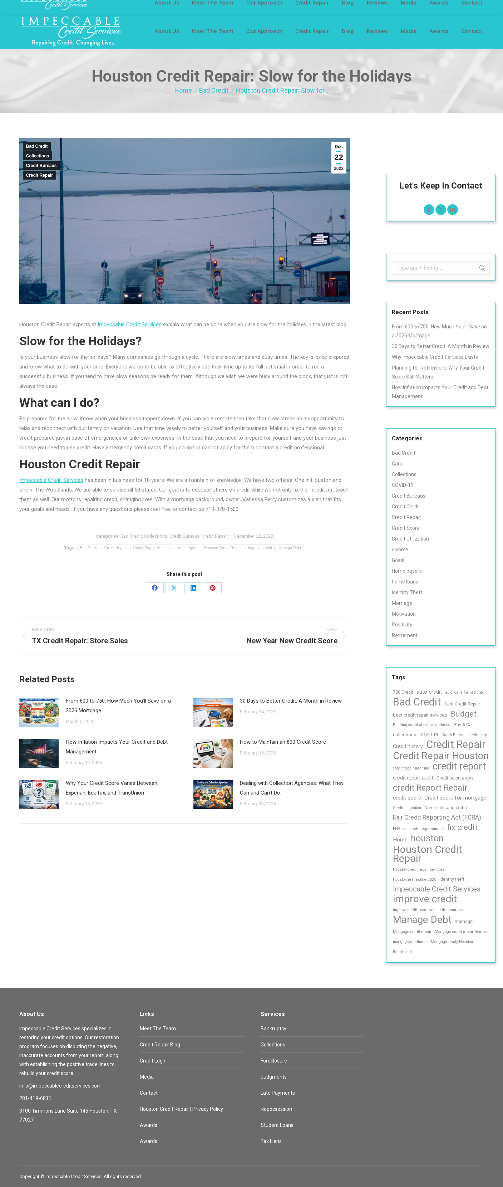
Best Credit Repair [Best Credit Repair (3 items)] (462, 704)
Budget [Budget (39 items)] (463, 713)
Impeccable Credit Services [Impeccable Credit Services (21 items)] (436, 889)
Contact (149, 1093)
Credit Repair (39, 175)
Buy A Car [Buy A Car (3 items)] (463, 724)
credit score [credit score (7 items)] (407, 798)
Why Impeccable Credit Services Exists (435, 357)
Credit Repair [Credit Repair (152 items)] (455, 744)
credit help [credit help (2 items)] (478, 735)
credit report (187, 548)
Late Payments (278, 1093)
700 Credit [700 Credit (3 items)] (403, 692)
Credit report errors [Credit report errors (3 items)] (455, 778)
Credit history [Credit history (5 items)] (408, 746)
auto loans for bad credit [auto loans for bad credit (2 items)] (466, 692)
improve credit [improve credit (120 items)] (425, 898)
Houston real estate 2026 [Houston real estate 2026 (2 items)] (414, 879)
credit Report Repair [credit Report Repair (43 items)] (430, 787)
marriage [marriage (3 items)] (464, 921)
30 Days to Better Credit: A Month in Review (291, 701)
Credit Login (153, 1061)
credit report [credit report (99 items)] (459, 766)
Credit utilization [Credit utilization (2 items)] (407, 808)
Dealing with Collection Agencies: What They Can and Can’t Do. (292, 788)
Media (147, 1077)
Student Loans (277, 1125)
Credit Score (406, 528)
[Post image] (39, 712)
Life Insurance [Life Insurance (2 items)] (452, 910)
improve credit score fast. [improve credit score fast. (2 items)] (415, 910)
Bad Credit (37, 146)
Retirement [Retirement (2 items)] (402, 951)
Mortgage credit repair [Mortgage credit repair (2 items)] (412, 931)
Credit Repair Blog (160, 1044)
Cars (397, 464)
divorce (400, 549)
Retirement (405, 635)
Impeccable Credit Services (130, 324)
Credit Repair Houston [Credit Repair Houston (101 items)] (441, 756)
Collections (37, 155)
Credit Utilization (410, 539)
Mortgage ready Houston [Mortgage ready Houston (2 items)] (452, 941)
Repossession (276, 1109)
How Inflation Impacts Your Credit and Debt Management (117, 747)
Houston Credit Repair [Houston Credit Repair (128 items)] (427, 854)
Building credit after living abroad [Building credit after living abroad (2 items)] (421, 725)
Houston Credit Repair (223, 548)
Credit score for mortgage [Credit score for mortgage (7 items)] (455, 798)
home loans (405, 582)
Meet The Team (158, 1028)
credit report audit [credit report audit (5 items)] (413, 778)
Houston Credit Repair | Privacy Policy (181, 1109)
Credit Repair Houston (152, 548)
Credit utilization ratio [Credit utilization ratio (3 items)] (445, 807)
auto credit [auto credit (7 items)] (429, 692)
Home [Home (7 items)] (400, 839)
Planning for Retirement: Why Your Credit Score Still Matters (438, 372)
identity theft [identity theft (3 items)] (451, 879)
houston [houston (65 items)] (427, 838)
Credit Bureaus (41, 165)
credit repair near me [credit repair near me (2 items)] (411, 768)
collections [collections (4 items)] (404, 734)
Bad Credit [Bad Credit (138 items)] (417, 702)
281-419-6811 (320, 6)
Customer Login (36, 6)
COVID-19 (403, 485)
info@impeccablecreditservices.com (390, 6)
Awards (148, 1125)
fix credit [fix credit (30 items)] (462, 827)
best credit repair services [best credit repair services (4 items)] (420, 715)
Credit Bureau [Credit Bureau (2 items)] (453, 735)
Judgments (274, 1077)
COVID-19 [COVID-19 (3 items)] (428, 734)
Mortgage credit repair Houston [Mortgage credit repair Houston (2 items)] (461, 931)
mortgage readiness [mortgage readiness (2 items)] (410, 941)
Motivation (404, 614)
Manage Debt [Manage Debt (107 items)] (422, 919)
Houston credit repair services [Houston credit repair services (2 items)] (419, 869)
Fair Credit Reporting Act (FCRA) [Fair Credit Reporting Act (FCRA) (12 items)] (437, 817)
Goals (398, 560)
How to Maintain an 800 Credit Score (283, 742)
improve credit (260, 548)
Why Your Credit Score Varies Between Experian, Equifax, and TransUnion (111, 788)
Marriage (402, 603)
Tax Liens (271, 1141)
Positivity (402, 624)
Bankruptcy (273, 1028)
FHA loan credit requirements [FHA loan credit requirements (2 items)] (418, 828)
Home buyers (407, 571)
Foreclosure (274, 1061)
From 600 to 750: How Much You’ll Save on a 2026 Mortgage (118, 706)
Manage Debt (289, 548)
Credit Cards (406, 506)
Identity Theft (407, 592)
